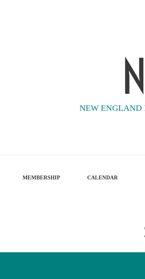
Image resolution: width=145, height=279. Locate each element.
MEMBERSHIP (41, 178)
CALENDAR (102, 178)
